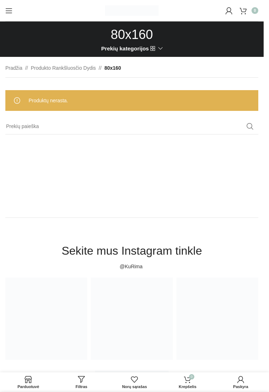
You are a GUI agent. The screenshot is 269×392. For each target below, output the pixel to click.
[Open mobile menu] (9, 11)
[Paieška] (131, 126)
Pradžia (13, 68)
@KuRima (132, 266)
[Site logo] (132, 10)
